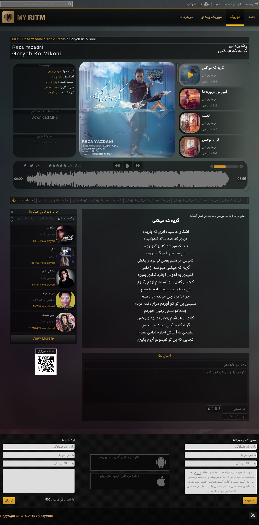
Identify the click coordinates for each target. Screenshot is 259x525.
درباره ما (186, 17)
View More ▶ (43, 338)
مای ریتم (196, 472)
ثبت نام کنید (197, 4)
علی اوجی (53, 92)
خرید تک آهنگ (44, 142)
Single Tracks (56, 39)
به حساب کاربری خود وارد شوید (236, 4)
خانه (251, 17)
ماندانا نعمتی (51, 87)
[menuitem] (252, 17)
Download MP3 (44, 117)
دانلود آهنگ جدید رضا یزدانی (53, 200)
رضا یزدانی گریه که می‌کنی (235, 200)
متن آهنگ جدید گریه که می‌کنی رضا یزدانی (148, 200)
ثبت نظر (237, 416)
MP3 (15, 39)
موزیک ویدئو (211, 17)
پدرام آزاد (57, 76)
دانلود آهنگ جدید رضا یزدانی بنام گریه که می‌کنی (97, 200)
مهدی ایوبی (53, 71)
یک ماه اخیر (45, 218)
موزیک (235, 17)
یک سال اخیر (26, 218)
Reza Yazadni (32, 39)
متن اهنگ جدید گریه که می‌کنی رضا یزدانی (196, 200)
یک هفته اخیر (66, 218)
